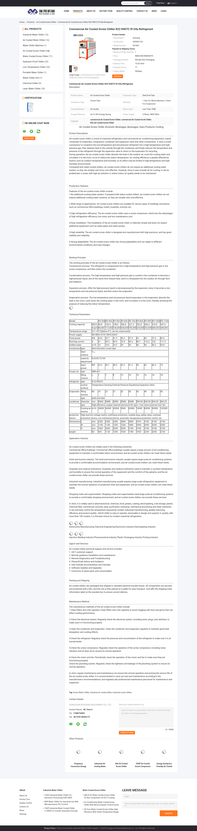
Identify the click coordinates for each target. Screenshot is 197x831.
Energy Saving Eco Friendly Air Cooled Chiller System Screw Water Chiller (164, 765)
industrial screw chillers (122, 692)
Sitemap (22, 814)
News (154, 11)
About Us (91, 11)
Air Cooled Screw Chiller (46, 22)
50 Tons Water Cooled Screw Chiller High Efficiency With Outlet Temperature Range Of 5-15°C (101, 811)
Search (148, 3)
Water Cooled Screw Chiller (35, 56)
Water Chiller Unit (31, 78)
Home (66, 11)
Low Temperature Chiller (34, 67)
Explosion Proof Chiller (33, 61)
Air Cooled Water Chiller (34, 40)
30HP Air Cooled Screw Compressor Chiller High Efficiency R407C (143, 765)
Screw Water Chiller (81, 692)
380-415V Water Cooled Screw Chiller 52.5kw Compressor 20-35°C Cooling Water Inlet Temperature (99, 797)
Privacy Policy (49, 828)
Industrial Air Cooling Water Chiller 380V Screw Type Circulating (100, 765)
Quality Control (124, 11)
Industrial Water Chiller (33, 34)
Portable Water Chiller (33, 72)
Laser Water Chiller (31, 88)
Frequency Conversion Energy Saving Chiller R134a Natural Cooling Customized (78, 765)
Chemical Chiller (30, 83)
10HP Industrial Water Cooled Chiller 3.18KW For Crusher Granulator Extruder (61, 809)
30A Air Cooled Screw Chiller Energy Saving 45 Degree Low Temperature (121, 765)
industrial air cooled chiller (101, 692)
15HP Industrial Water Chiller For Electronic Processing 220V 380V (58, 796)
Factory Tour (105, 11)
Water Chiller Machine (33, 45)
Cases (163, 11)
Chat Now (160, 3)
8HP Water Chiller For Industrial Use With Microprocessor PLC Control (61, 803)
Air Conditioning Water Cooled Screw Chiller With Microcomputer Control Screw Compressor (101, 804)
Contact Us (142, 11)
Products (78, 11)
